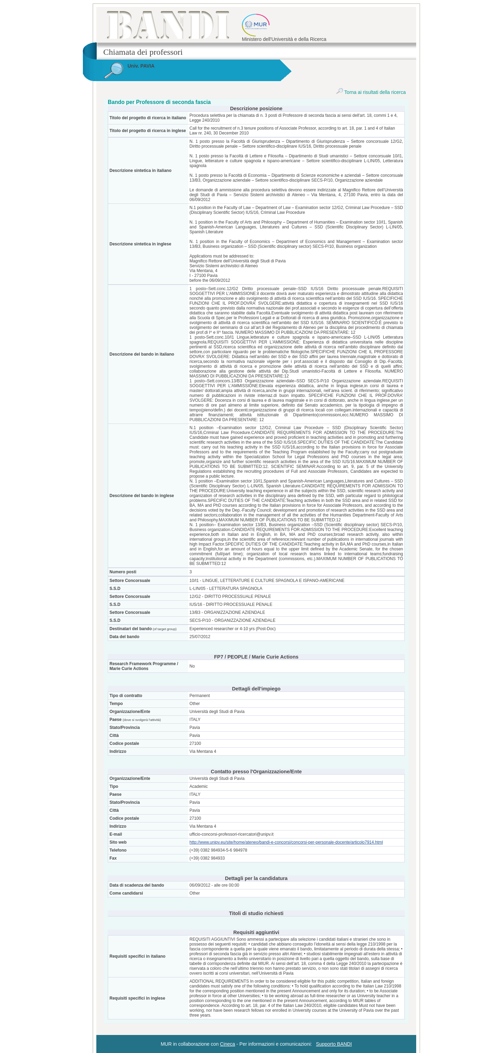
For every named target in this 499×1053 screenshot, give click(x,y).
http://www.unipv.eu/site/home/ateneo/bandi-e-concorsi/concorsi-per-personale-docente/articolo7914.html (286, 842)
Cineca (227, 1044)
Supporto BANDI (334, 1044)
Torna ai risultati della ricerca (371, 92)
